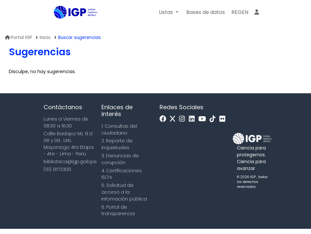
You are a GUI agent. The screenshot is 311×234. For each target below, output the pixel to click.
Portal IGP (18, 37)
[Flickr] (223, 119)
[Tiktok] (214, 119)
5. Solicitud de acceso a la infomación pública (124, 192)
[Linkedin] (193, 119)
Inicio (45, 37)
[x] (174, 119)
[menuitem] (240, 12)
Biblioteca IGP (70, 25)
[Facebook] (165, 119)
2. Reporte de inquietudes (117, 144)
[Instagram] (183, 119)
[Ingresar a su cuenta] (257, 12)
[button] (168, 12)
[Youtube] (203, 119)
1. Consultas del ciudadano (119, 129)
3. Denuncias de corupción (120, 159)
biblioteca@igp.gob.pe (70, 161)
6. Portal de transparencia (118, 210)
